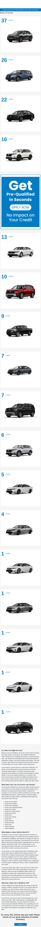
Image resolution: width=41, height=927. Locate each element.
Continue (20, 924)
